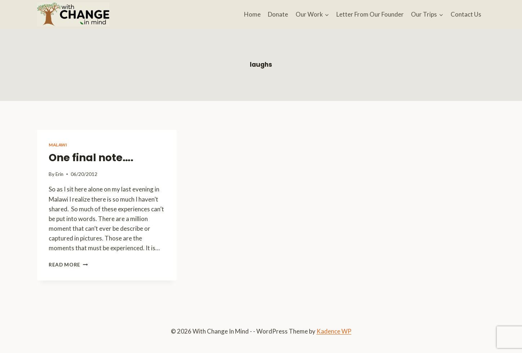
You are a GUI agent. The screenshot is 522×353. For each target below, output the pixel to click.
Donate (278, 14)
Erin (59, 174)
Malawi (58, 144)
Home (252, 14)
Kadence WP (334, 331)
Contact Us (466, 14)
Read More (68, 265)
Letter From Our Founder (370, 14)
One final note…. (91, 158)
